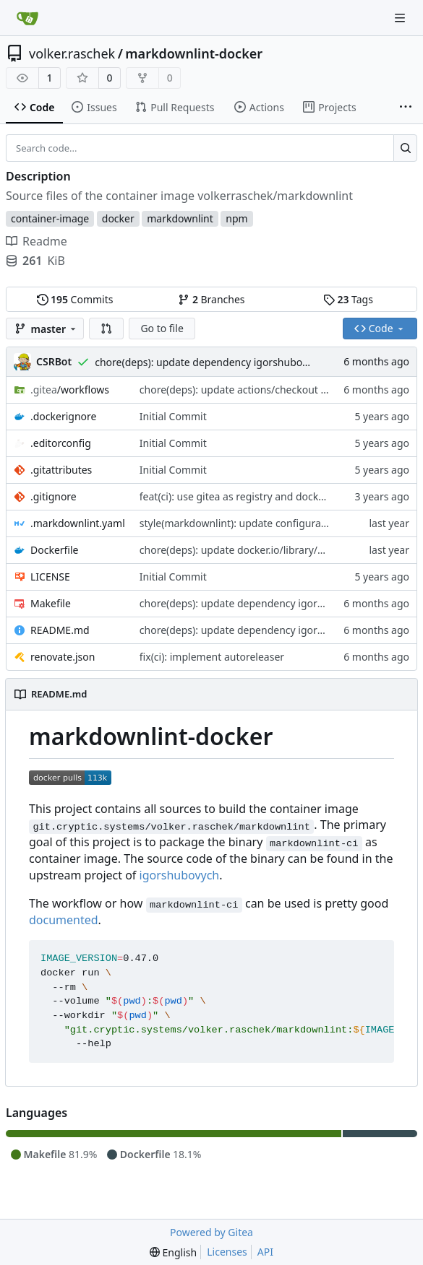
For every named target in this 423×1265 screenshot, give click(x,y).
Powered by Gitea (211, 1232)
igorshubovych (180, 875)
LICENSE (50, 576)
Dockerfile (54, 550)
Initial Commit (173, 416)
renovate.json (62, 657)
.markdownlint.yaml (77, 523)
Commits (75, 299)
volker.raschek (72, 53)
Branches (211, 299)
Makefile (50, 603)
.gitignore (53, 496)
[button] (106, 328)
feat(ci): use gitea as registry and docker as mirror (257, 496)
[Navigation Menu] (401, 18)
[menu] (173, 1252)
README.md (60, 630)
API (265, 1252)
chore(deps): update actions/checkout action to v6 (258, 389)
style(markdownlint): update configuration (240, 523)
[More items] (405, 107)
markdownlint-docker (193, 53)
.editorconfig (60, 443)
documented (63, 920)
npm (236, 218)
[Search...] (405, 148)
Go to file (161, 328)
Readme (36, 241)
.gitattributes (61, 470)
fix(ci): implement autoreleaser (212, 657)
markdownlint (180, 218)
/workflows (69, 389)
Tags (348, 299)
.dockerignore (63, 416)
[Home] (27, 18)
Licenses (227, 1252)
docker (118, 218)
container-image (50, 218)
